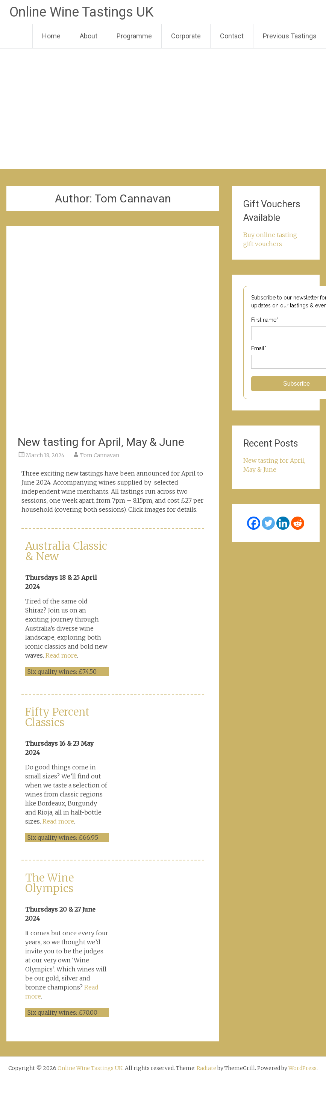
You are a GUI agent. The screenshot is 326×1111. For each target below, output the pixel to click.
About (88, 36)
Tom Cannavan (99, 455)
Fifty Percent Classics (57, 717)
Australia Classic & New (66, 551)
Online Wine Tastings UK (81, 12)
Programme (134, 36)
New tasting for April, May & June (101, 441)
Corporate (186, 36)
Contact (232, 36)
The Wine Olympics (49, 883)
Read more (61, 655)
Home (51, 36)
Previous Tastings (290, 36)
